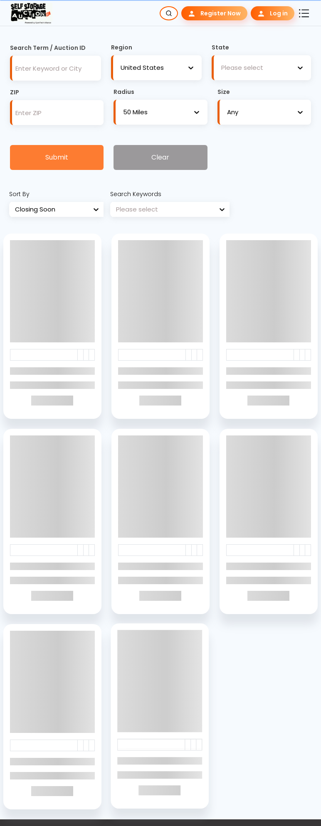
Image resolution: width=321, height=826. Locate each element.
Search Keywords (135, 194)
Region (121, 47)
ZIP (14, 92)
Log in (272, 13)
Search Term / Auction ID (48, 48)
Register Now (214, 13)
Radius (124, 92)
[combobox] (120, 68)
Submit (56, 157)
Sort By (19, 194)
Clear (160, 157)
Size (223, 92)
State (220, 47)
